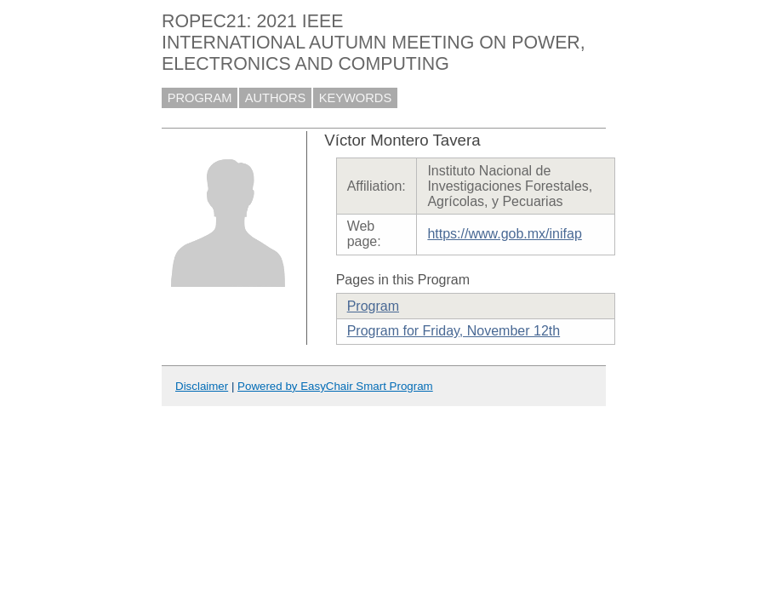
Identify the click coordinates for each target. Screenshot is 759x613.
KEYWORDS (355, 98)
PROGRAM (200, 98)
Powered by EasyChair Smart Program (335, 386)
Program (373, 306)
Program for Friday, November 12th (453, 331)
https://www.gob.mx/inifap (504, 233)
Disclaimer (201, 386)
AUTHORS (275, 98)
